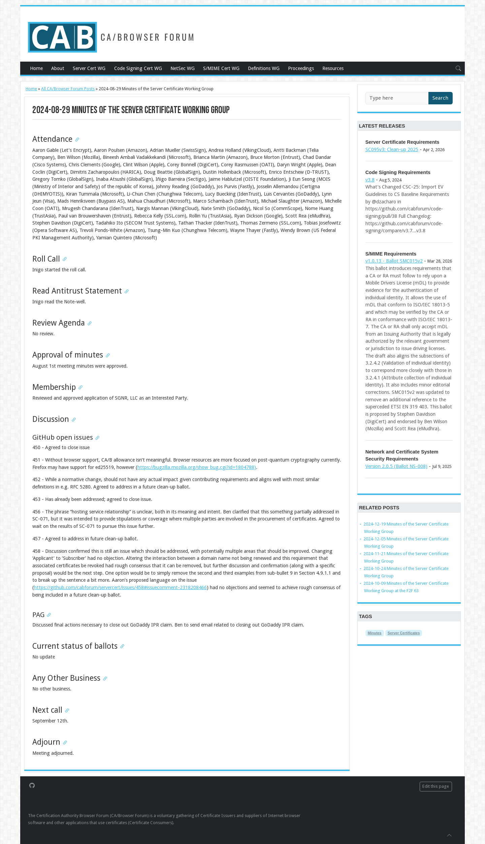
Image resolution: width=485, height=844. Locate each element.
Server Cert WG (89, 68)
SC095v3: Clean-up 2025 (391, 149)
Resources (333, 68)
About (57, 68)
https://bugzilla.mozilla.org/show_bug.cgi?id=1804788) (196, 467)
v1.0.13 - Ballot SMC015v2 (394, 261)
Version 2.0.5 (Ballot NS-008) (396, 466)
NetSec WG (182, 68)
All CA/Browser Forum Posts (68, 88)
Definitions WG (264, 68)
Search (440, 98)
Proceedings (301, 68)
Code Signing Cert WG (138, 68)
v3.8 (370, 179)
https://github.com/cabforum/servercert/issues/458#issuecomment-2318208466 (120, 587)
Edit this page (435, 786)
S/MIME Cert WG (221, 68)
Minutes (375, 633)
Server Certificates (404, 633)
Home (36, 68)
